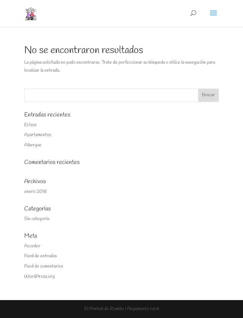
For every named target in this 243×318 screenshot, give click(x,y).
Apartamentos (37, 135)
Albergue (32, 145)
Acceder (32, 246)
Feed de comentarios (43, 266)
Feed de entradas (40, 256)
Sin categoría (36, 219)
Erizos (30, 125)
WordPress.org (39, 277)
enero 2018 (35, 192)
